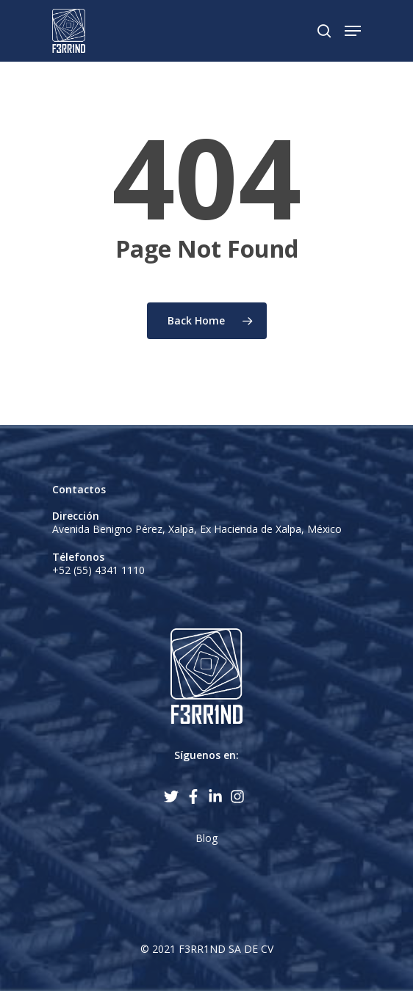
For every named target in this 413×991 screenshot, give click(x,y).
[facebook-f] (195, 796)
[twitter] (173, 796)
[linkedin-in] (217, 796)
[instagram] (239, 796)
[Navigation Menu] (353, 30)
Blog (206, 838)
